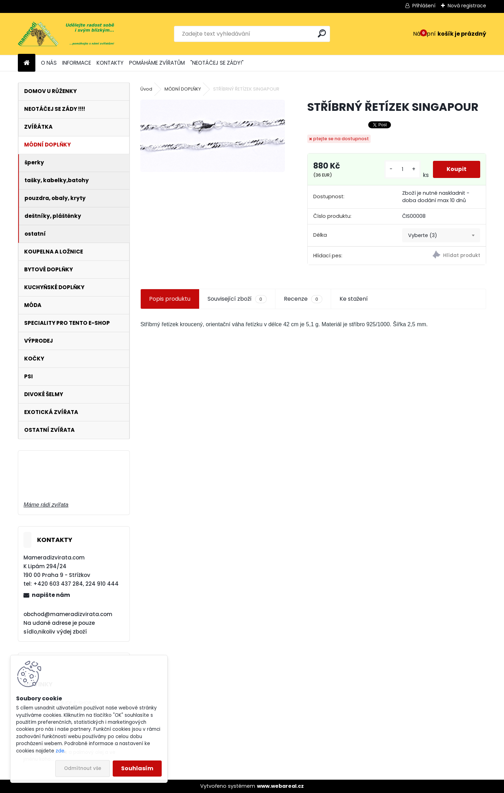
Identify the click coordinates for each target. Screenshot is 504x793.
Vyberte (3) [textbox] (422, 235)
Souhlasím (137, 768)
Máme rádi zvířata (45, 505)
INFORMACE (76, 62)
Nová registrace (467, 5)
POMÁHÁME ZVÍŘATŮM (157, 62)
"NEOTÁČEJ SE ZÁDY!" (217, 62)
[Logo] (66, 33)
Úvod (146, 89)
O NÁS (49, 62)
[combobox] (441, 235)
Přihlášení (423, 5)
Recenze (303, 299)
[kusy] (402, 169)
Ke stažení (354, 299)
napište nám (51, 595)
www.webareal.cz (280, 786)
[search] (322, 33)
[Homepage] (26, 63)
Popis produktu (169, 299)
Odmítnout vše (82, 768)
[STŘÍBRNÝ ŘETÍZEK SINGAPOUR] (212, 136)
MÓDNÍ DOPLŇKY (182, 89)
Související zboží (237, 299)
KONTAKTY (110, 62)
